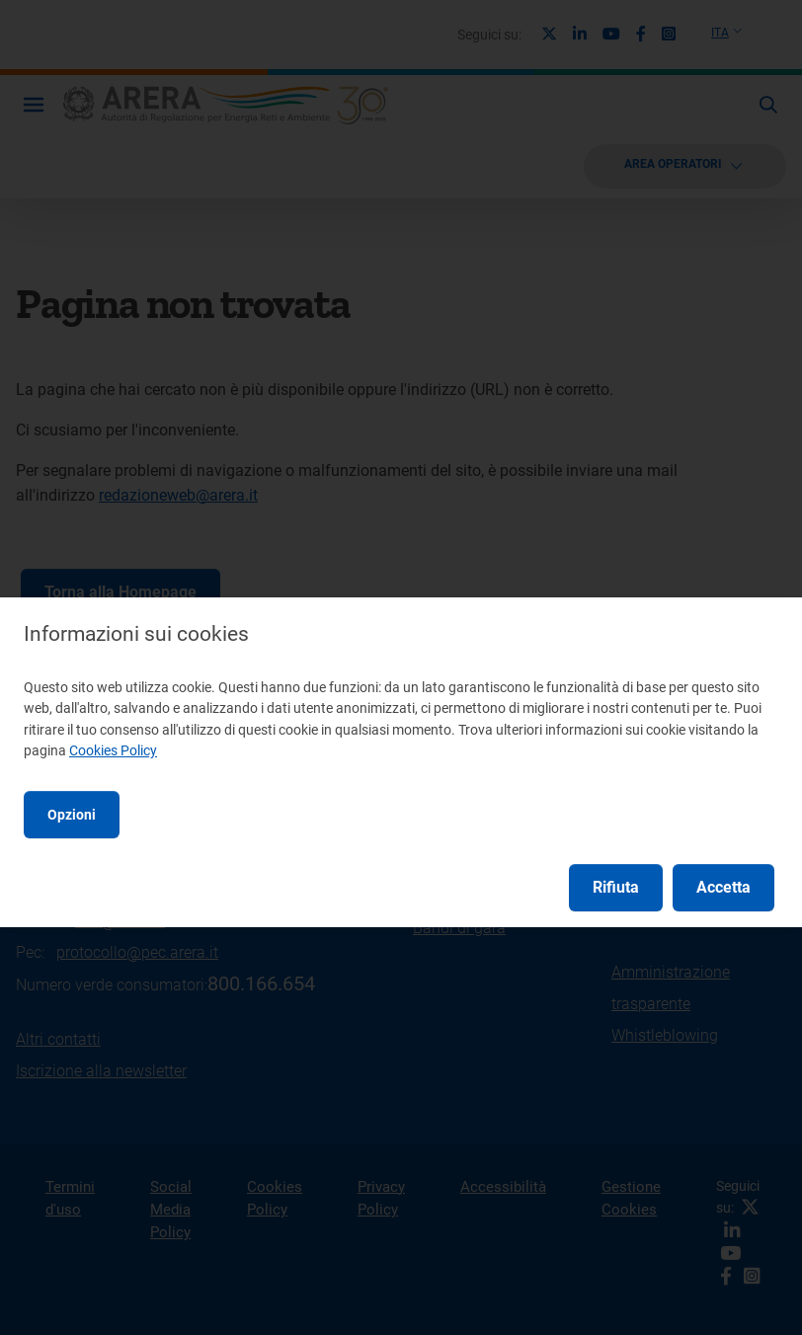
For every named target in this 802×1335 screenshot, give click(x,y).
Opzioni (71, 815)
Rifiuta (616, 887)
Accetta (723, 887)
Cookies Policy (113, 750)
